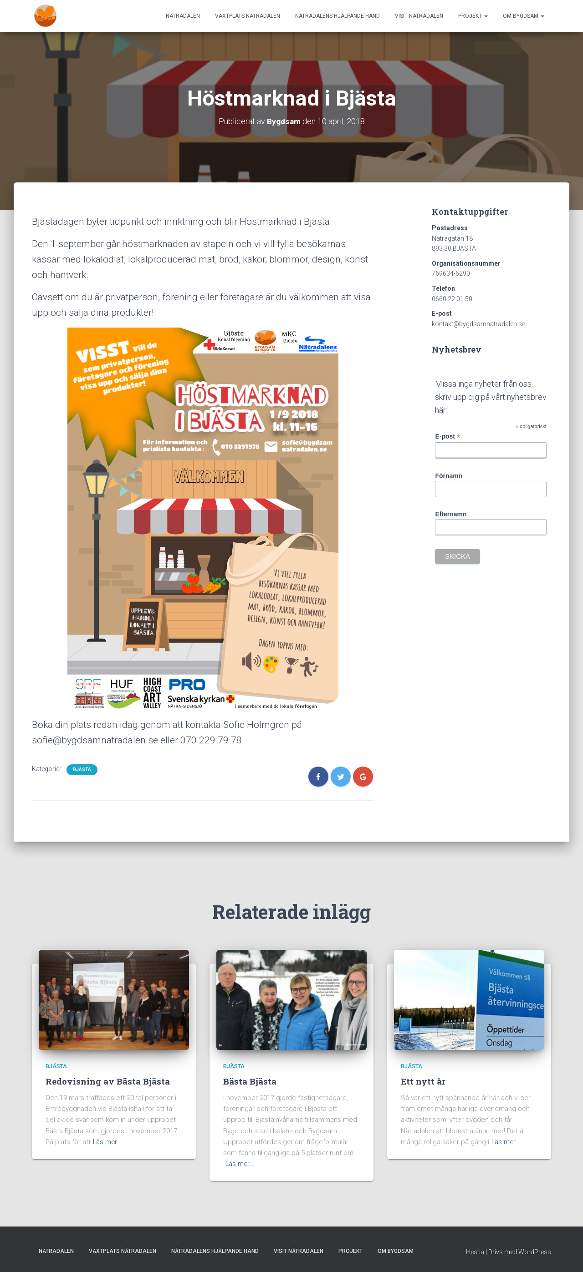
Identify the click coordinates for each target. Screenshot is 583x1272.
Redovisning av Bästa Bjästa (108, 1081)
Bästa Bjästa (249, 1081)
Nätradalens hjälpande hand (337, 16)
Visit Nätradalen (419, 16)
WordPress (534, 1251)
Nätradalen (183, 16)
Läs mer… (107, 1141)
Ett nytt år (423, 1081)
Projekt (473, 16)
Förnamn (448, 476)
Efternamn (450, 514)
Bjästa (82, 769)
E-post (447, 436)
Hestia (475, 1251)
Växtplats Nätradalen (247, 16)
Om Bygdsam (523, 16)
